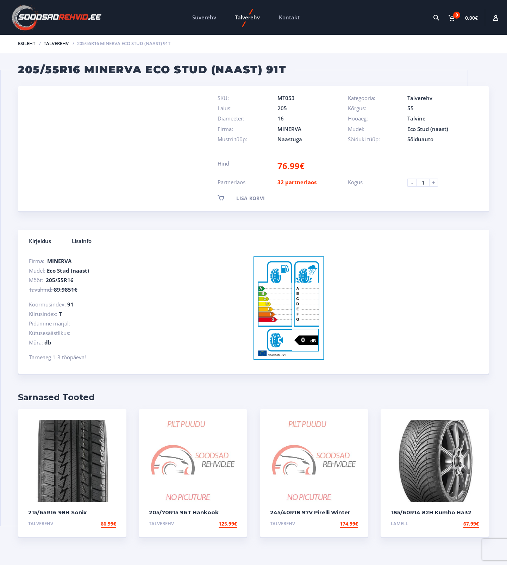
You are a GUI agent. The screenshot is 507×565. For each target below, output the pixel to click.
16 (280, 118)
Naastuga (289, 139)
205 (282, 108)
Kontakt (289, 17)
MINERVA (289, 128)
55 (410, 108)
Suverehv (204, 17)
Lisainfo (82, 240)
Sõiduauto (420, 139)
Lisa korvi (247, 197)
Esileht (26, 43)
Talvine (416, 118)
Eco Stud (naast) (427, 128)
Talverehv (247, 17)
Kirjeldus (40, 240)
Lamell (399, 523)
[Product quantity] (425, 183)
